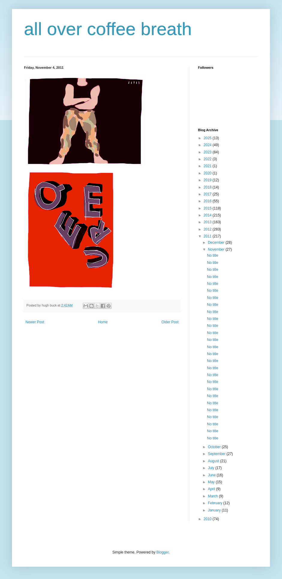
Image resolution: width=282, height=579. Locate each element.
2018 (208, 187)
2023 (208, 152)
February (215, 503)
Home (103, 322)
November (217, 249)
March (213, 496)
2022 (208, 159)
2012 (208, 229)
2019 (208, 180)
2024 (208, 145)
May (212, 482)
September (217, 454)
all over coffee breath (108, 29)
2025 (208, 138)
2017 (208, 194)
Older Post (169, 322)
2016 (208, 201)
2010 (208, 519)
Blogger (162, 552)
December (217, 242)
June (212, 475)
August (214, 461)
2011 (208, 236)
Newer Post (35, 322)
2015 (208, 208)
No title (212, 255)
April (212, 489)
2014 (208, 215)
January (215, 510)
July (211, 468)
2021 (208, 166)
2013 (208, 222)
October (215, 447)
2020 (208, 173)
